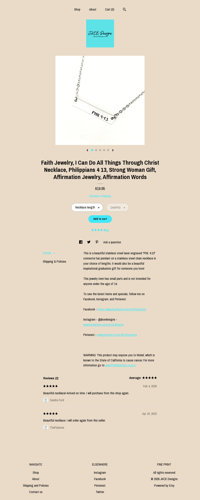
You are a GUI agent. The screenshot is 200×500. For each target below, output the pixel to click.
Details (49, 253)
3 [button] (100, 150)
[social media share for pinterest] (97, 242)
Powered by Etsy (164, 485)
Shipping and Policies (36, 485)
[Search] (124, 10)
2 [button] (96, 150)
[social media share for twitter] (89, 242)
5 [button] (108, 150)
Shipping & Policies (54, 261)
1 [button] (92, 150)
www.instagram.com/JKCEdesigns (103, 324)
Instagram (100, 472)
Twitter (100, 492)
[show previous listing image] (87, 150)
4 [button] (104, 150)
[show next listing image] (113, 150)
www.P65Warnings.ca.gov (120, 365)
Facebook (100, 479)
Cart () (109, 9)
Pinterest (99, 485)
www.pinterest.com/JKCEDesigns (117, 335)
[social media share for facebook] (81, 242)
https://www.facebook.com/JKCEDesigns (122, 309)
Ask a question (112, 242)
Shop (77, 9)
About (92, 9)
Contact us (35, 492)
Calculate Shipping (100, 196)
